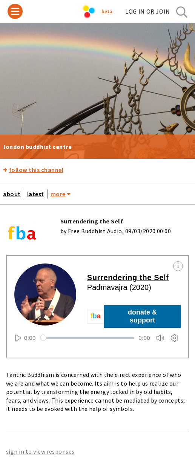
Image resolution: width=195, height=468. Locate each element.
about (12, 194)
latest (35, 194)
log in (147, 11)
